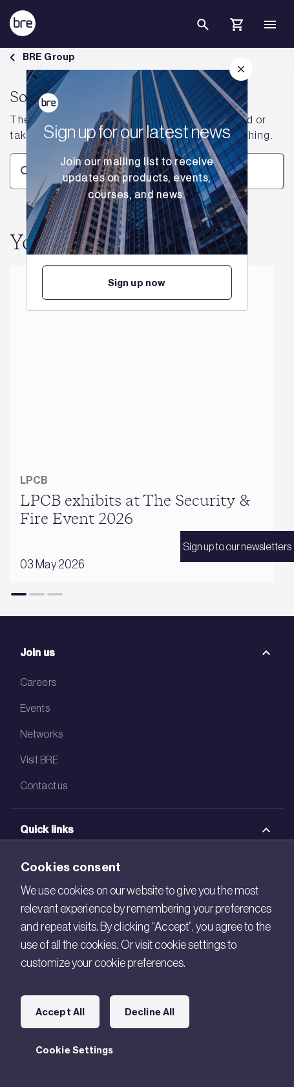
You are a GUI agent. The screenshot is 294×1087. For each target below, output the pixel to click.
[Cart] (236, 26)
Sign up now (136, 283)
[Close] (241, 69)
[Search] (203, 35)
